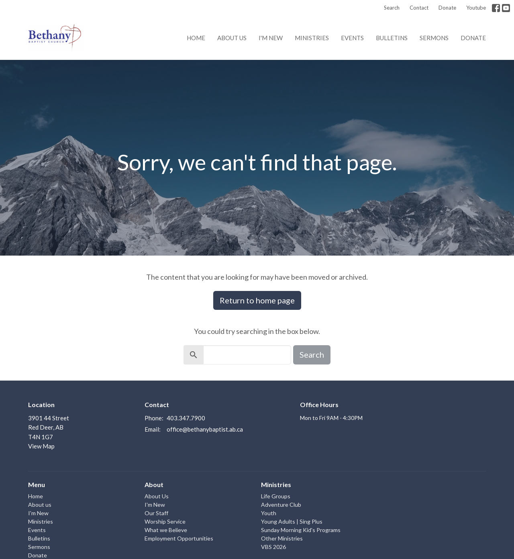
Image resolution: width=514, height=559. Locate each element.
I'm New (271, 37)
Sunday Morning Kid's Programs (301, 529)
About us (232, 37)
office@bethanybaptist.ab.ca (205, 429)
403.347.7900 (186, 418)
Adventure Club (281, 504)
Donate (447, 7)
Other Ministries (282, 538)
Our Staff (156, 513)
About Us (157, 496)
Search (392, 7)
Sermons (434, 37)
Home (196, 37)
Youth (268, 513)
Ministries (312, 37)
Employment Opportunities (179, 538)
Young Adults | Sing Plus (291, 521)
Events (352, 37)
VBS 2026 (273, 546)
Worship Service (165, 521)
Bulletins (392, 37)
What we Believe (166, 529)
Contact (419, 7)
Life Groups (275, 496)
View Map (41, 446)
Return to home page (257, 300)
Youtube (476, 7)
